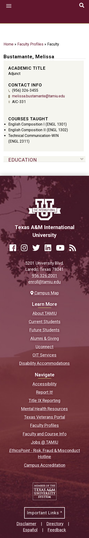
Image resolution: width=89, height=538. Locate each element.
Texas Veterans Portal (44, 417)
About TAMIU (45, 313)
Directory (55, 523)
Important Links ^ (44, 513)
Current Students (45, 321)
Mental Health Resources (44, 409)
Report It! (44, 392)
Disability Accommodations (44, 363)
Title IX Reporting (44, 400)
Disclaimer (26, 523)
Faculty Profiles (30, 44)
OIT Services (44, 355)
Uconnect (44, 346)
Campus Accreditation (44, 465)
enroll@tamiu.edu (44, 282)
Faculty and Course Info (44, 434)
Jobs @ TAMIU (44, 442)
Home (9, 44)
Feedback (57, 530)
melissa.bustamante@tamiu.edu (38, 96)
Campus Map (44, 293)
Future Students (44, 330)
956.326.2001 (44, 275)
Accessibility (44, 384)
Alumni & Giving (44, 338)
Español (30, 530)
